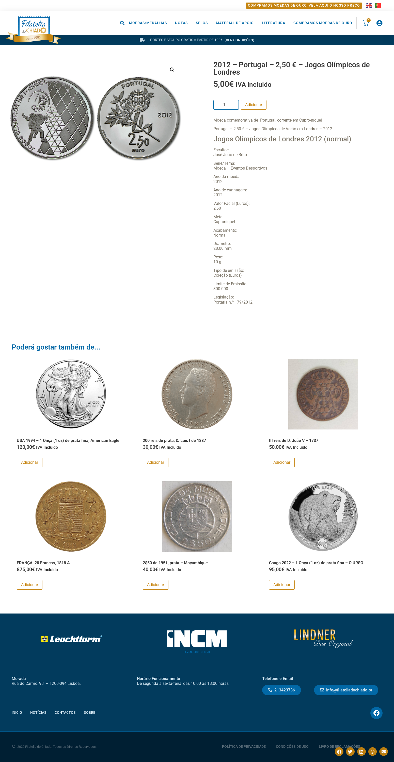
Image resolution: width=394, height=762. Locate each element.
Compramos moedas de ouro (322, 23)
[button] (122, 23)
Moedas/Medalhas (148, 23)
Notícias (38, 712)
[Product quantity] (226, 105)
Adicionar (253, 104)
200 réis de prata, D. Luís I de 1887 (174, 440)
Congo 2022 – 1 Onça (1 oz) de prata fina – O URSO (316, 562)
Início (17, 712)
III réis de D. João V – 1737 (293, 440)
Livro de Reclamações (339, 746)
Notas (181, 23)
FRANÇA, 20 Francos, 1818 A (43, 562)
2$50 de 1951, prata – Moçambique (175, 562)
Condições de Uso (292, 746)
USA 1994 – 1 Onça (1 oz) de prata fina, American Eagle (68, 440)
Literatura (273, 23)
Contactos (65, 712)
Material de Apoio (235, 23)
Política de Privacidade (244, 746)
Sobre (89, 712)
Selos (202, 23)
